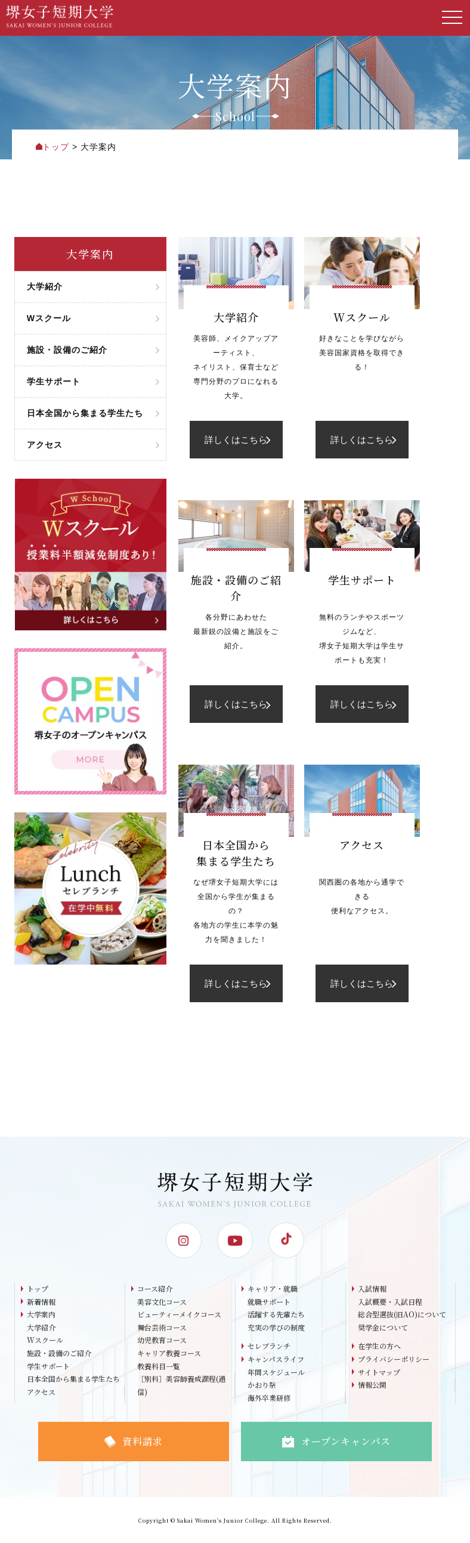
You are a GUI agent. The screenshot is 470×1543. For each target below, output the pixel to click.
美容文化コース (162, 1301)
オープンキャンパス (336, 1441)
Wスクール (45, 1340)
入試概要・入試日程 (390, 1301)
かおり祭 (262, 1384)
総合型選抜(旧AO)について (402, 1314)
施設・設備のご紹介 (59, 1353)
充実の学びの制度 (276, 1327)
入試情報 (372, 1288)
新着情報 (41, 1301)
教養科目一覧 (158, 1366)
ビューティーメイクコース (179, 1314)
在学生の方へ (379, 1346)
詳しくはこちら (237, 439)
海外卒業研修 (269, 1398)
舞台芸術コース (162, 1327)
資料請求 (133, 1441)
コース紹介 (154, 1288)
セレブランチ (269, 1346)
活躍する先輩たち (276, 1314)
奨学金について (383, 1327)
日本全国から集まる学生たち (73, 1378)
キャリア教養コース (169, 1353)
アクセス (41, 1392)
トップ (37, 1288)
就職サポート (269, 1301)
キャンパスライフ (276, 1359)
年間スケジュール (276, 1372)
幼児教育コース (162, 1340)
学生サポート (48, 1366)
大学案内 (41, 1314)
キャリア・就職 (273, 1288)
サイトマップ (379, 1372)
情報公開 (372, 1384)
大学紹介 (41, 1327)
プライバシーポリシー (393, 1359)
